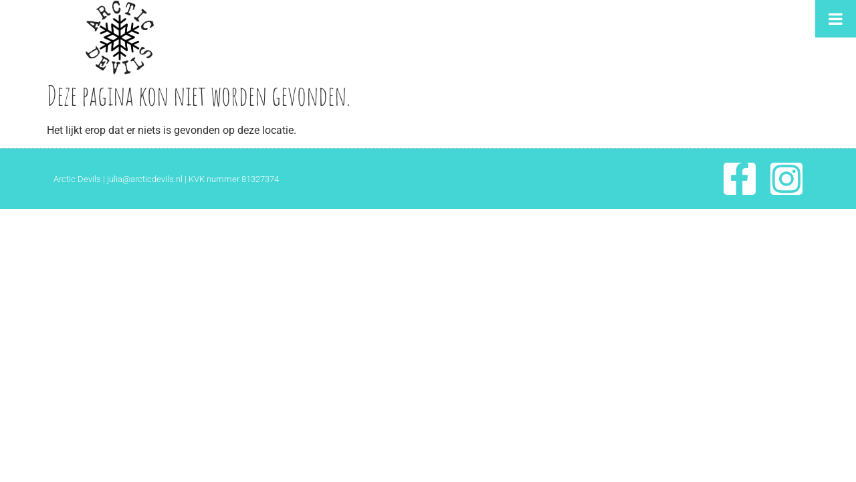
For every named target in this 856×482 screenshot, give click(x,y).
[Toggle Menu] (835, 18)
